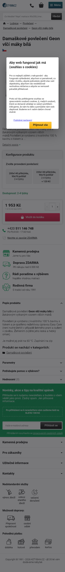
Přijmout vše (40, 124)
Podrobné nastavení (23, 120)
